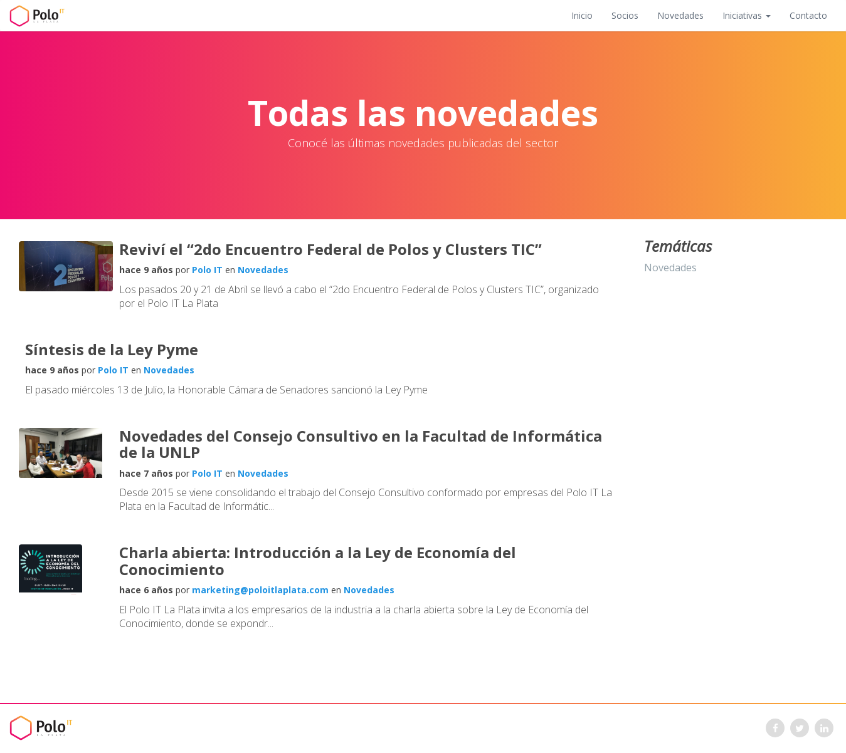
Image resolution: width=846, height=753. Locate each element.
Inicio (582, 15)
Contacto (808, 15)
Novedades (680, 15)
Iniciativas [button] (746, 15)
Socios (624, 15)
